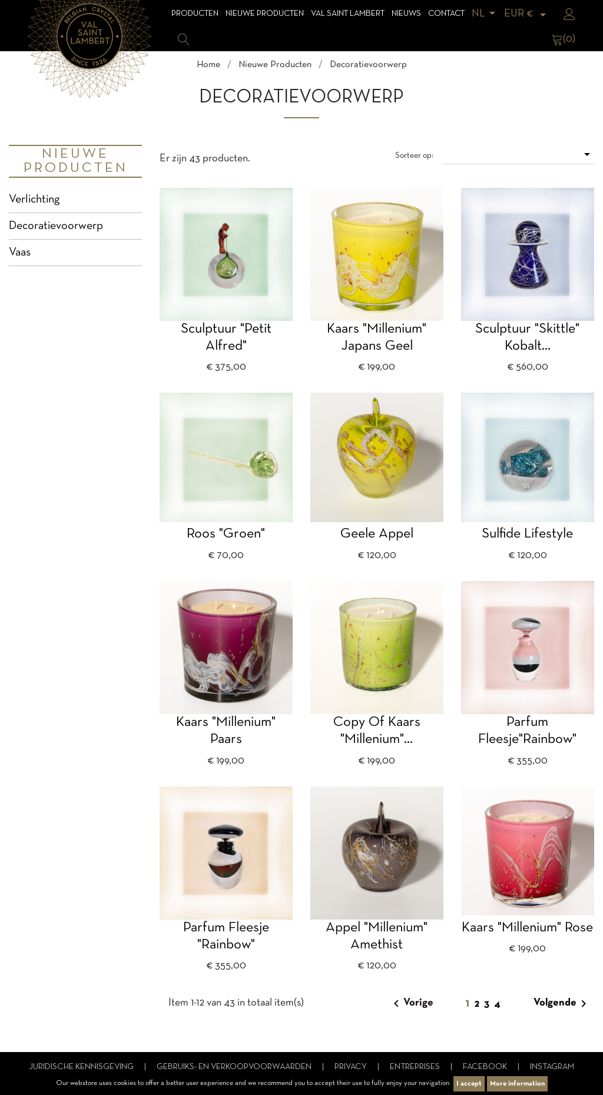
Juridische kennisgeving (82, 1067)
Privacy (351, 1067)
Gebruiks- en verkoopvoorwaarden (235, 1067)
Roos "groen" (226, 533)
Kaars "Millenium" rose (527, 927)
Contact (446, 14)
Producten (194, 14)
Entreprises (416, 1067)
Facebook (486, 1067)
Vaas (20, 252)
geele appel (376, 533)
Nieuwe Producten (265, 14)
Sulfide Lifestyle (527, 533)
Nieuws (406, 14)
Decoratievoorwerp (56, 226)
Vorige (411, 1004)
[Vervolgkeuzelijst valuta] (527, 14)
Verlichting (34, 199)
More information (517, 1084)
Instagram (552, 1067)
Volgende (562, 1004)
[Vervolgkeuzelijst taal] (485, 14)
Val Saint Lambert (348, 14)
